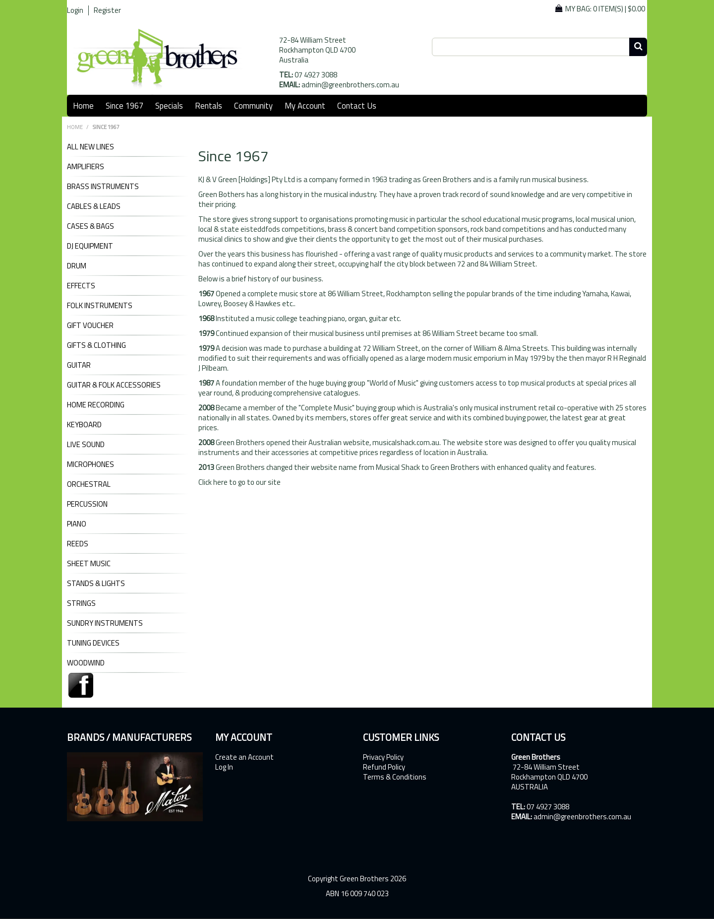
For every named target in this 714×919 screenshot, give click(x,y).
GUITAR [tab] (79, 365)
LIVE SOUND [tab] (86, 445)
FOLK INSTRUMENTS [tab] (99, 306)
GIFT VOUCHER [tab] (90, 325)
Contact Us (356, 105)
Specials (169, 105)
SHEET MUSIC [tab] (89, 564)
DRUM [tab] (76, 266)
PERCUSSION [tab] (87, 504)
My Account (305, 105)
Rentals (208, 105)
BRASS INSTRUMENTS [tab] (103, 187)
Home (83, 105)
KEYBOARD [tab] (84, 425)
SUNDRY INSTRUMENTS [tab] (105, 623)
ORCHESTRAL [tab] (89, 484)
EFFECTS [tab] (81, 286)
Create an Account (244, 757)
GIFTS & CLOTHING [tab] (96, 345)
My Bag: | (605, 8)
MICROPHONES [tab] (90, 464)
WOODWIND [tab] (86, 663)
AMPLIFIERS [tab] (85, 167)
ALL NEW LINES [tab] (90, 147)
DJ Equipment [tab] (90, 246)
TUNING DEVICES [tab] (93, 643)
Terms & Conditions (394, 777)
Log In (224, 767)
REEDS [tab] (77, 544)
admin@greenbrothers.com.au (350, 84)
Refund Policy (384, 767)
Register (107, 10)
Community (253, 105)
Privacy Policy (383, 757)
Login (75, 10)
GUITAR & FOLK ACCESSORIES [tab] (114, 385)
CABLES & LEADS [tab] (93, 206)
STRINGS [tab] (81, 603)
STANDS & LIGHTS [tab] (96, 584)
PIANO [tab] (76, 524)
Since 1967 (124, 105)
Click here (213, 482)
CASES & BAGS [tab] (90, 226)
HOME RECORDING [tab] (95, 405)
